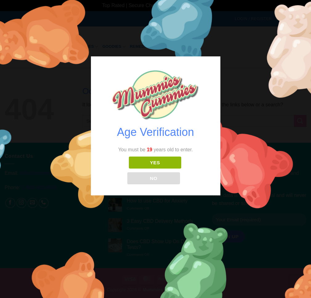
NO (153, 178)
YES (155, 162)
